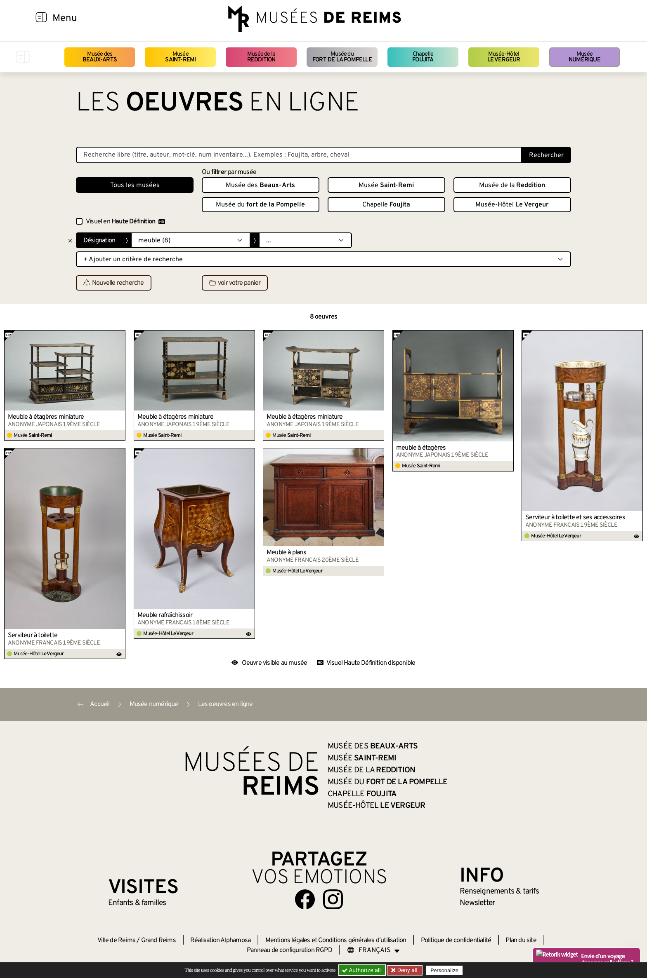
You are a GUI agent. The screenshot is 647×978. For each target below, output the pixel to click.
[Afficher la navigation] (41, 18)
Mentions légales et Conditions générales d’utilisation (335, 940)
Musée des (100, 57)
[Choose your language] (373, 950)
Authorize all (362, 970)
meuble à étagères (421, 448)
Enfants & (137, 903)
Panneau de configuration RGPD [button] (289, 950)
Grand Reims (158, 940)
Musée (180, 57)
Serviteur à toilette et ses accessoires (575, 517)
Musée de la (261, 57)
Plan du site (520, 940)
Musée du (342, 57)
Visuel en (125, 222)
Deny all (406, 970)
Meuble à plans (286, 552)
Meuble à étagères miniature (46, 417)
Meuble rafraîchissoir (164, 615)
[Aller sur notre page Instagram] (333, 899)
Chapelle (422, 57)
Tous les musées (135, 185)
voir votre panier (234, 283)
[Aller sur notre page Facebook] (305, 899)
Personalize (444, 970)
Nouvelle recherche (113, 283)
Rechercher (546, 155)
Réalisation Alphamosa (220, 940)
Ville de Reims (116, 940)
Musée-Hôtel (503, 57)
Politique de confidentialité (456, 940)
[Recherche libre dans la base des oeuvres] (299, 155)
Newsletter (477, 903)
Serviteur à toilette (32, 635)
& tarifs (499, 891)
